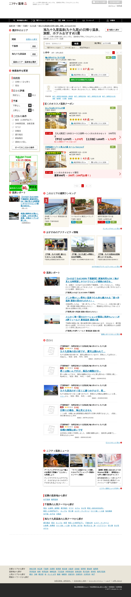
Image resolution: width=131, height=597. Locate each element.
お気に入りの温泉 (99, 2)
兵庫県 (52, 569)
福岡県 (95, 569)
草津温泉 (32, 571)
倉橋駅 (70, 98)
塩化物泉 (108, 511)
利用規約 (112, 587)
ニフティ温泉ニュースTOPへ (109, 488)
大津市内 (87, 574)
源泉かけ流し (21, 142)
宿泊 (45, 508)
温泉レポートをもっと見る (110, 334)
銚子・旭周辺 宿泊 (80, 96)
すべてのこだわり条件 (24, 147)
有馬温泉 (45, 571)
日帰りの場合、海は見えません (76, 410)
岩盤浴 (18, 131)
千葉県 (45, 569)
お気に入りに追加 (100, 75)
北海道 (77, 569)
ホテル (77, 508)
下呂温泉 (61, 571)
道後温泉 (78, 571)
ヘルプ (107, 581)
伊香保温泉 (69, 571)
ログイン (111, 6)
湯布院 (93, 571)
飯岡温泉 (54, 499)
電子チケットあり (54, 48)
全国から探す (31, 39)
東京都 (64, 569)
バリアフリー (102, 525)
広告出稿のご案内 (80, 581)
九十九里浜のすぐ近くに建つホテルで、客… (82, 390)
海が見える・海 (89, 525)
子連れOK (89, 523)
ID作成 (119, 6)
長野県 (83, 569)
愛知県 (89, 569)
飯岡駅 (59, 98)
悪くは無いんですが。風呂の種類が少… (80, 371)
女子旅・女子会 (49, 514)
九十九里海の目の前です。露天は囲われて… (82, 351)
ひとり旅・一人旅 (97, 511)
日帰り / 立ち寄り (22, 82)
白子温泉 (46, 499)
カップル (63, 511)
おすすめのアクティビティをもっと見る (106, 266)
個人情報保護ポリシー (81, 587)
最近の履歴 (115, 2)
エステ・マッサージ (82, 511)
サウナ (71, 508)
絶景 (65, 523)
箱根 (39, 571)
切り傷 (70, 511)
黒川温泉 (86, 571)
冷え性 (83, 508)
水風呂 (58, 514)
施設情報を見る (79, 75)
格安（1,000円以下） (51, 511)
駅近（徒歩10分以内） (95, 508)
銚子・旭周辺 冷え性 (108, 96)
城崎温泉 (53, 571)
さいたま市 (52, 574)
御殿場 (64, 574)
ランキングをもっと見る (111, 228)
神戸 (93, 574)
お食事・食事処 (54, 508)
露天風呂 (64, 508)
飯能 (58, 574)
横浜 (31, 574)
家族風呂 (19, 138)
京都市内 (79, 574)
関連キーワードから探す (19, 577)
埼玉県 (39, 569)
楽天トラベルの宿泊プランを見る (82, 80)
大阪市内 (71, 574)
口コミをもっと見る (113, 442)
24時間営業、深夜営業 (25, 124)
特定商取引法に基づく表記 (98, 587)
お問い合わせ (117, 581)
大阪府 (70, 569)
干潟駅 (64, 98)
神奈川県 (32, 569)
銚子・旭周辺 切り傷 (94, 96)
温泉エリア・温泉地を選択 (24, 62)
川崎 (35, 574)
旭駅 (53, 98)
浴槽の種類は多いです (71, 430)
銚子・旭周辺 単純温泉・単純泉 (62, 96)
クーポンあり (70, 48)
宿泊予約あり (85, 48)
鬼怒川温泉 (101, 571)
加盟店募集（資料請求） (62, 581)
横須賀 (40, 574)
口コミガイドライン (96, 581)
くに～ (62, 396)
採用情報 (119, 587)
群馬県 (58, 569)
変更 (34, 46)
